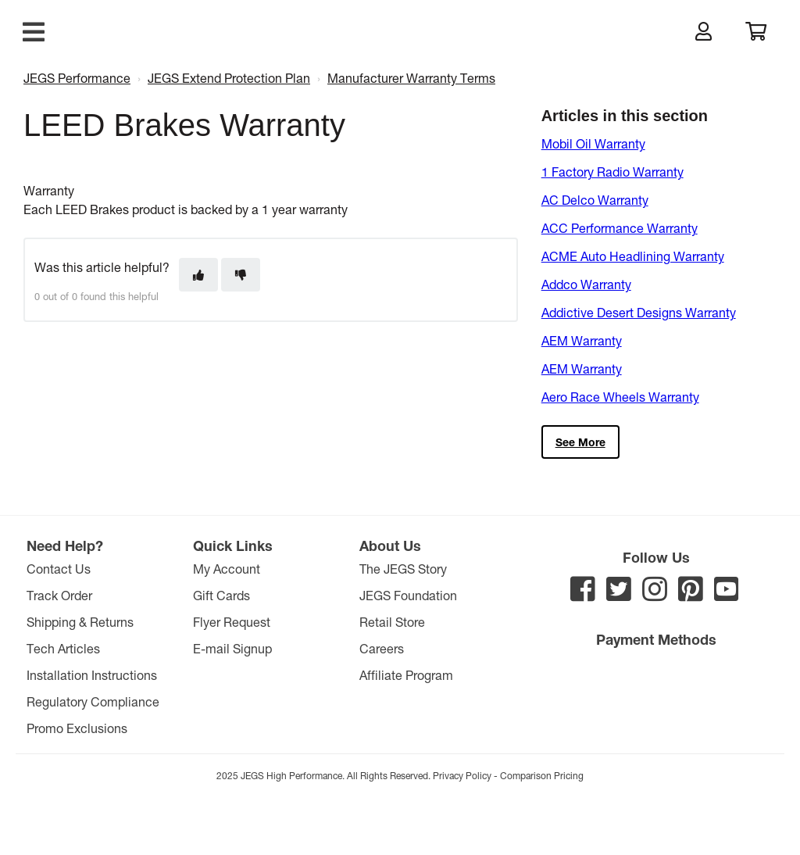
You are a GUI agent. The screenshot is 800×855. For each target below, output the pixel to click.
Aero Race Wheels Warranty (620, 396)
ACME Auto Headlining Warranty (632, 256)
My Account (226, 568)
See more (580, 442)
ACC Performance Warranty (619, 227)
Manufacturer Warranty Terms (411, 77)
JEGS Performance (76, 77)
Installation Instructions (92, 674)
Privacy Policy (462, 775)
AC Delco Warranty (594, 199)
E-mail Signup (232, 648)
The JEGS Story (403, 568)
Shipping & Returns (80, 621)
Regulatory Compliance (93, 701)
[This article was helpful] (198, 275)
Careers (381, 648)
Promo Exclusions (77, 728)
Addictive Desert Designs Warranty (638, 312)
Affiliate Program (406, 674)
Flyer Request (231, 621)
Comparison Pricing (542, 775)
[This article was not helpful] (240, 275)
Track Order (59, 595)
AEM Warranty (581, 340)
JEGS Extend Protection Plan (229, 77)
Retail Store (392, 621)
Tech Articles (63, 648)
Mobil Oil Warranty (593, 143)
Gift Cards (221, 595)
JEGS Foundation (408, 595)
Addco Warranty (586, 284)
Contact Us (59, 568)
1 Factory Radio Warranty (612, 171)
